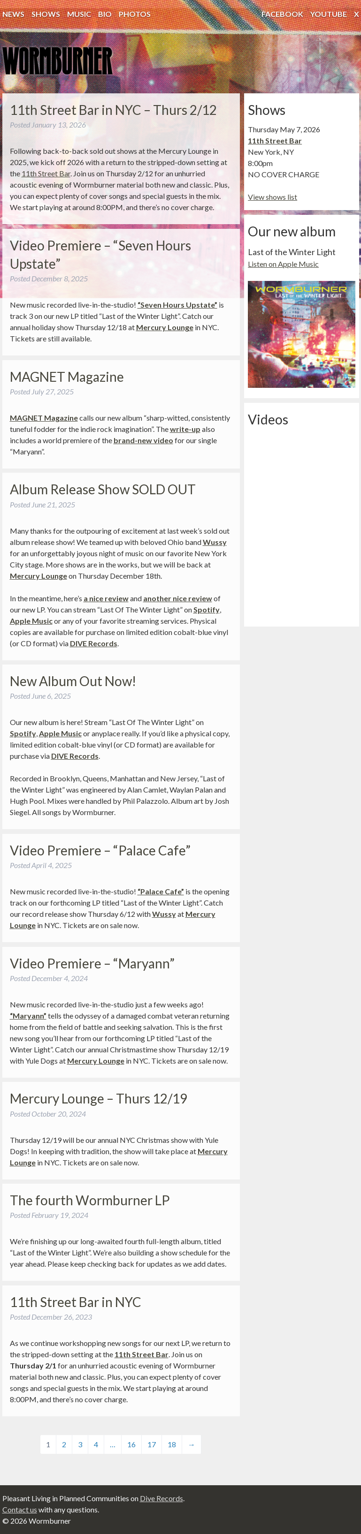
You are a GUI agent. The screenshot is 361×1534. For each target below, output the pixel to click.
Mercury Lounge (164, 327)
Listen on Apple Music (283, 263)
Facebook (282, 13)
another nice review (177, 598)
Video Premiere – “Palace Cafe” (100, 850)
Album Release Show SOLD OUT (103, 489)
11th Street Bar (46, 173)
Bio (105, 13)
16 (131, 1444)
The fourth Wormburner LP (90, 1200)
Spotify (206, 609)
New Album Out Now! (73, 681)
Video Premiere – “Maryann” (92, 963)
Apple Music (31, 620)
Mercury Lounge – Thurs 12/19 (98, 1098)
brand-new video (143, 440)
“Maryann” (28, 1015)
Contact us (19, 1509)
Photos (135, 13)
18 (172, 1444)
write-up (185, 428)
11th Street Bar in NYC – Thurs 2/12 (113, 110)
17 (151, 1444)
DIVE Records (93, 643)
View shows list (272, 196)
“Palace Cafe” (161, 891)
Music (79, 13)
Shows (45, 13)
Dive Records (161, 1498)
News (13, 13)
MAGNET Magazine (67, 377)
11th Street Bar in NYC (75, 1302)
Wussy (215, 541)
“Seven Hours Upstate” (177, 304)
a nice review (106, 598)
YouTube (328, 13)
